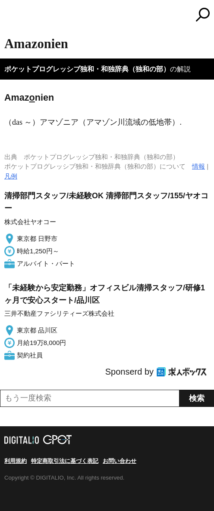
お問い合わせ (119, 461)
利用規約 (15, 461)
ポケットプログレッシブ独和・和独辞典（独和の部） (87, 69)
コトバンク (143, 15)
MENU (11, 15)
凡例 (10, 176)
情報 (198, 166)
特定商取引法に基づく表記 (64, 461)
